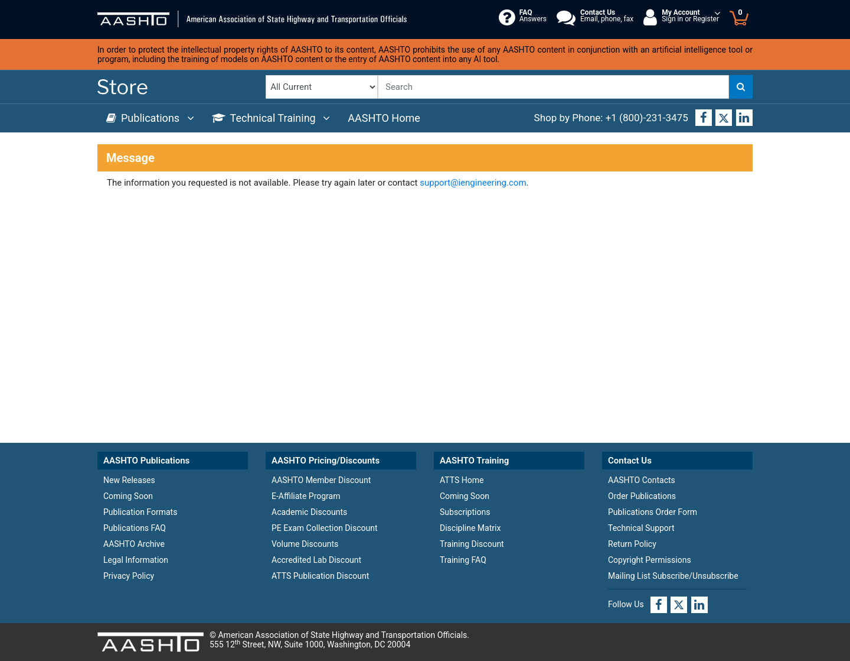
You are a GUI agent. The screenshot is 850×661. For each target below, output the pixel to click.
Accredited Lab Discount (316, 560)
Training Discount (472, 544)
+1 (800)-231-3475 (647, 118)
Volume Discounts (305, 544)
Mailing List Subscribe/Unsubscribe (673, 576)
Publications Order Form (652, 512)
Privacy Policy (128, 576)
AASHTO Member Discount (321, 480)
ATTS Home (461, 480)
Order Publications (642, 496)
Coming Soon (128, 496)
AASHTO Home (384, 118)
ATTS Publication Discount (320, 576)
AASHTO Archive (134, 544)
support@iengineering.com (473, 182)
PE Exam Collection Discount (325, 528)
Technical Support (641, 528)
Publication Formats (140, 512)
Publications (150, 118)
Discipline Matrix (470, 528)
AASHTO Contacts (641, 480)
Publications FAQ (134, 528)
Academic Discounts (309, 512)
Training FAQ (463, 560)
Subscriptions (465, 512)
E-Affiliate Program (306, 496)
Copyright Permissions (649, 560)
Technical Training (271, 118)
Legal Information (135, 560)
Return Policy (632, 544)
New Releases (129, 480)
